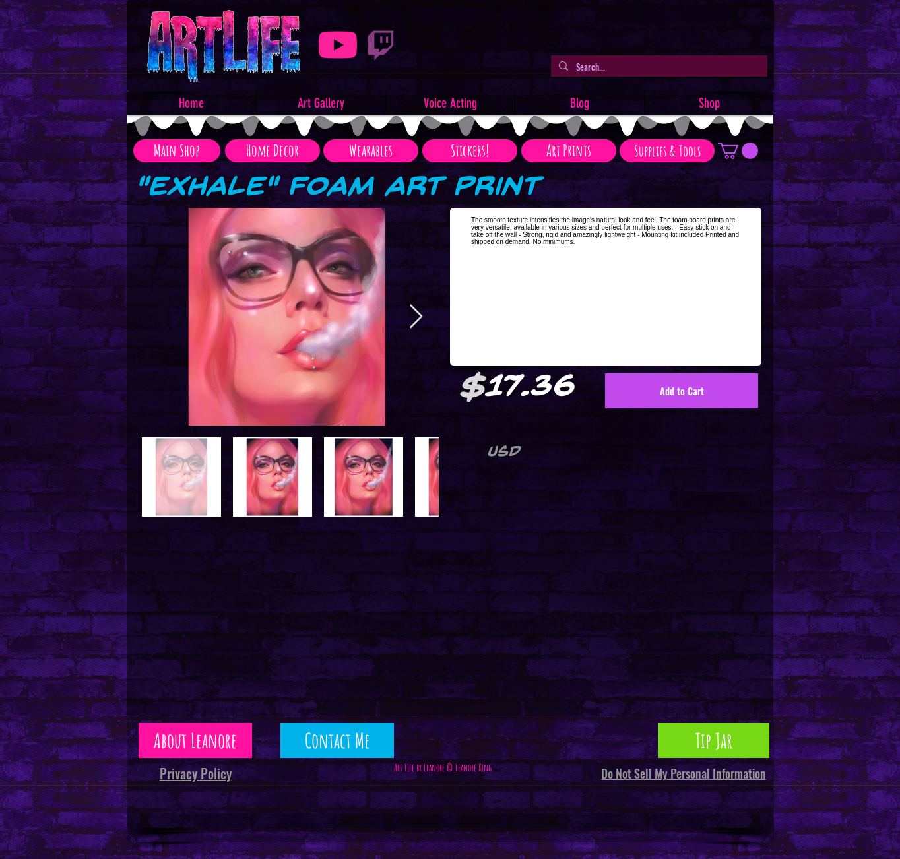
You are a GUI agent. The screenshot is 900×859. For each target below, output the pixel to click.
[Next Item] (416, 317)
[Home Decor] (272, 150)
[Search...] (658, 66)
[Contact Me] (337, 740)
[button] (738, 151)
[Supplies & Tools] (667, 150)
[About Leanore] (195, 740)
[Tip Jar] (713, 740)
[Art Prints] (568, 150)
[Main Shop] (176, 150)
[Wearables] (370, 150)
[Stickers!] (469, 150)
